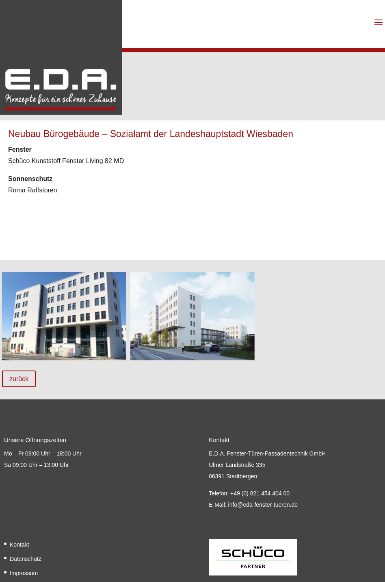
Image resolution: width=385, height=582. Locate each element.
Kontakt (19, 544)
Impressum (24, 573)
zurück (18, 378)
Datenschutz (25, 559)
